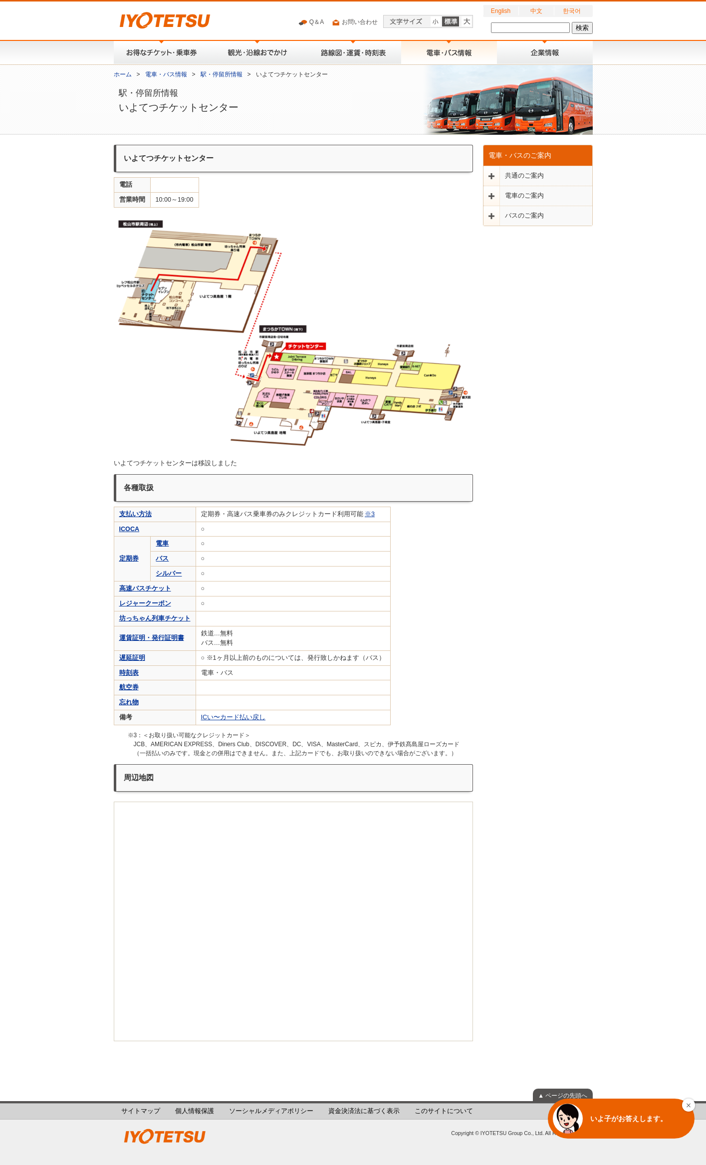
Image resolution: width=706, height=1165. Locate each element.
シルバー (169, 573)
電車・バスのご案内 (519, 155)
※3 (370, 514)
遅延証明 (132, 657)
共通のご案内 (524, 175)
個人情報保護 (194, 1111)
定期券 (129, 558)
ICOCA (129, 529)
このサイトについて (444, 1111)
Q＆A (311, 22)
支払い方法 (135, 514)
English (500, 10)
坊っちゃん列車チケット (155, 618)
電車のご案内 (524, 195)
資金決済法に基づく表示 (364, 1111)
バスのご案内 (524, 215)
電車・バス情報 (166, 74)
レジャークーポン (145, 603)
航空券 (129, 687)
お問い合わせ (354, 22)
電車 (162, 543)
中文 (536, 10)
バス (162, 558)
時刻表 (129, 672)
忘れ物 (129, 702)
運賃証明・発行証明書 (151, 637)
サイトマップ (140, 1111)
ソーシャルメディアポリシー (271, 1111)
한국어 (572, 10)
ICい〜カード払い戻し (233, 717)
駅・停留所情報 (221, 74)
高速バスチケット (145, 588)
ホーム (123, 74)
